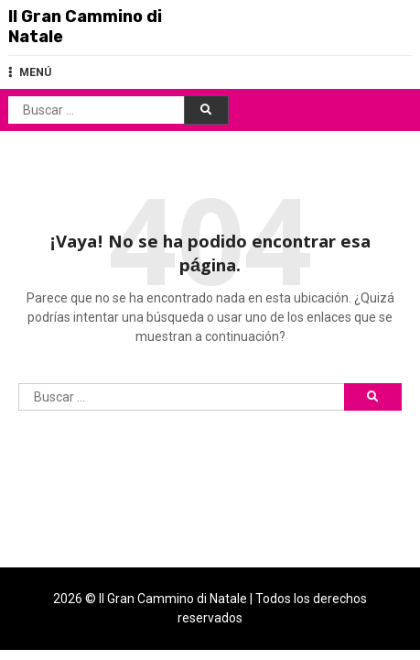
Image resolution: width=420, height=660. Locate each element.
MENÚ (29, 72)
